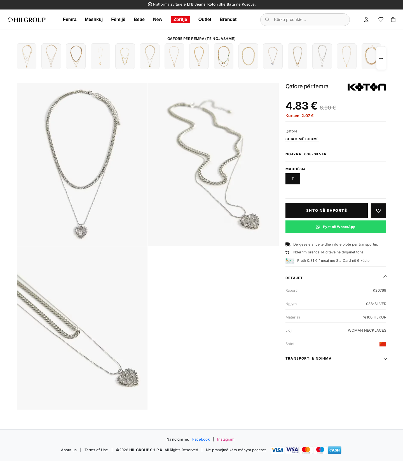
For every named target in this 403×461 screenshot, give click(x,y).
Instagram (226, 439)
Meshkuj (94, 19)
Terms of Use (96, 450)
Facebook (201, 439)
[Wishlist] (381, 19)
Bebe (139, 19)
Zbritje (180, 19)
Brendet (228, 19)
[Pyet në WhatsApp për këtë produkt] (335, 226)
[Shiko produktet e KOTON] (367, 87)
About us (69, 450)
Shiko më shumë (302, 139)
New (157, 19)
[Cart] (393, 19)
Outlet (204, 19)
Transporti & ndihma (308, 358)
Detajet (294, 278)
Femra (69, 19)
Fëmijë (118, 19)
